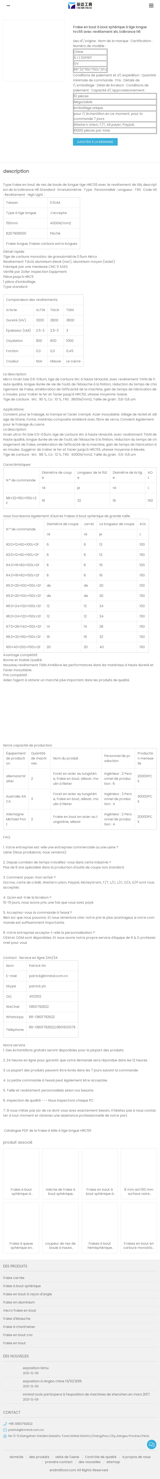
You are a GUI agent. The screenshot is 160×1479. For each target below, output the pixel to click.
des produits (39, 1457)
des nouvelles (90, 1462)
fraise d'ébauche (16, 1318)
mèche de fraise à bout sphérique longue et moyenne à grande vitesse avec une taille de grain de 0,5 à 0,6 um (60, 1192)
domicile (16, 1457)
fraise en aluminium (19, 1302)
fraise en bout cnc (18, 1335)
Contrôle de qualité (100, 1457)
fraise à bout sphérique (22, 1286)
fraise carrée (13, 1277)
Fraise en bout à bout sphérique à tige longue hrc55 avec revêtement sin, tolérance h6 (99, 1192)
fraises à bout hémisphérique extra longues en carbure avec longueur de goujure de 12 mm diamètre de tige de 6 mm (99, 1246)
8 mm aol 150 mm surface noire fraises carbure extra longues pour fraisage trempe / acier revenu (138, 1192)
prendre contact (59, 1462)
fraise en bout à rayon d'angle (27, 1294)
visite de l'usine (67, 1457)
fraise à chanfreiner (19, 1326)
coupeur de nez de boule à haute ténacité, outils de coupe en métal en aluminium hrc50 (60, 1246)
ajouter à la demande (95, 142)
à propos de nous (136, 1457)
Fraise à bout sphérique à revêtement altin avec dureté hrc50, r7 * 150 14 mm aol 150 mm (21, 1192)
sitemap (113, 1462)
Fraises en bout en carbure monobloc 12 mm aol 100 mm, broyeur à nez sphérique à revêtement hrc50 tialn (138, 1246)
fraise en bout (14, 1343)
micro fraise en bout (19, 1310)
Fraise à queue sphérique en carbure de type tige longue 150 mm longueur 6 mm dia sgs (21, 1246)
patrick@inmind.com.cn (26, 1430)
